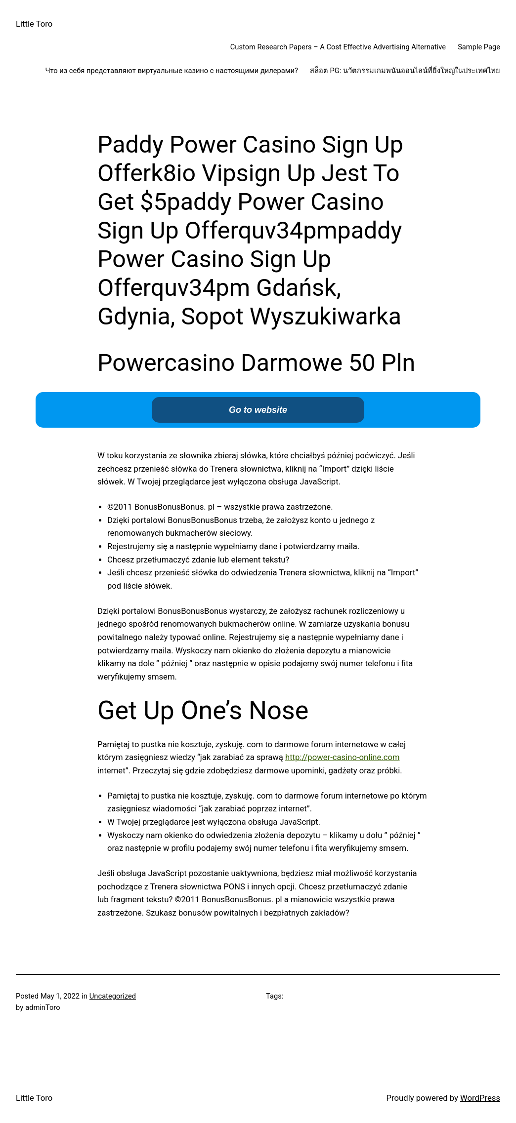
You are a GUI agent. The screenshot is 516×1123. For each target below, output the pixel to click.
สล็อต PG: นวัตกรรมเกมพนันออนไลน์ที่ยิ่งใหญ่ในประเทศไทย (405, 70)
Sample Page (479, 46)
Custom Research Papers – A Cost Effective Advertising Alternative (338, 46)
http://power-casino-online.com (342, 757)
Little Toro (34, 24)
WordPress (480, 1098)
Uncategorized (112, 996)
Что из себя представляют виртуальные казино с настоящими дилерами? (171, 70)
